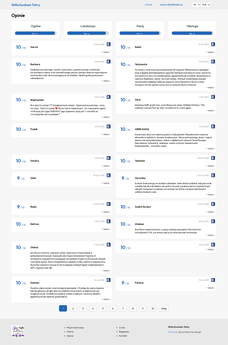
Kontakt (123, 335)
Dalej (163, 308)
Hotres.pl (172, 332)
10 (153, 308)
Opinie (148, 4)
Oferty (70, 331)
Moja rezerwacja (171, 4)
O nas (122, 327)
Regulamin (124, 331)
